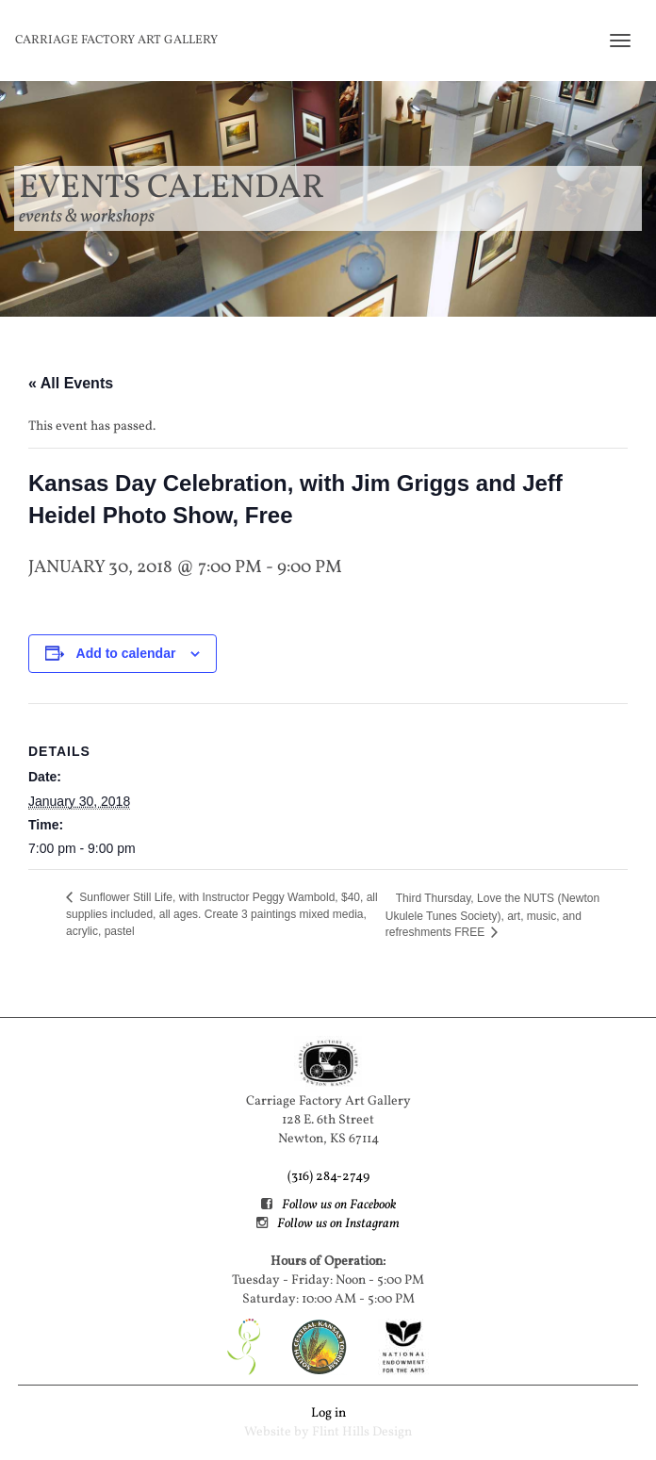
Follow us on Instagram (338, 1224)
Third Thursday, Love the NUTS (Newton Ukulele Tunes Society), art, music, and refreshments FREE (492, 915)
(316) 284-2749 (328, 1177)
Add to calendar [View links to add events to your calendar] (126, 653)
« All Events (70, 383)
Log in (328, 1413)
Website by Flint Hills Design (328, 1432)
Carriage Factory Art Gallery (116, 40)
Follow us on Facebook (339, 1205)
